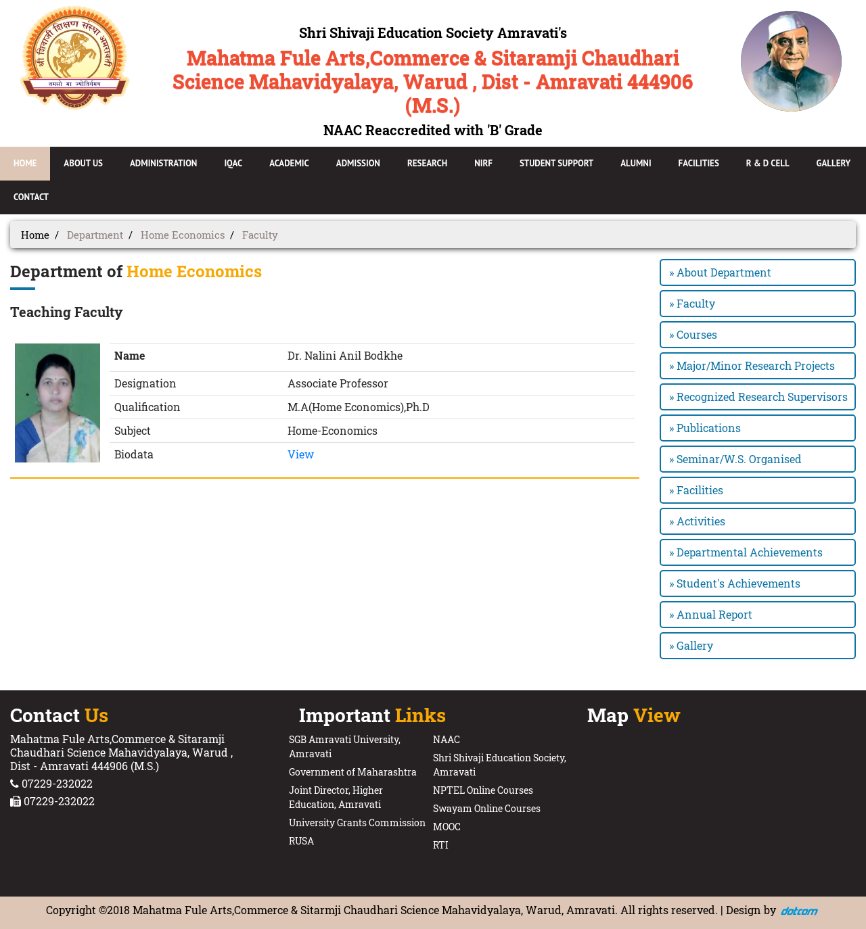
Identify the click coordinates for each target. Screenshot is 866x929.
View (301, 454)
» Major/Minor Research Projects (752, 365)
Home (35, 234)
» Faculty (692, 303)
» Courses (693, 334)
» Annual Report (710, 614)
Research (427, 163)
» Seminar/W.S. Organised (735, 459)
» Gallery (691, 645)
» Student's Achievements (734, 583)
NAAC (446, 739)
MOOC (447, 826)
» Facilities (696, 490)
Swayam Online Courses (487, 808)
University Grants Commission (357, 822)
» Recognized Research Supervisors (758, 396)
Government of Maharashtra (353, 771)
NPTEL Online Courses (483, 790)
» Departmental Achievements (746, 552)
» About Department (720, 272)
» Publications (705, 428)
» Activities (697, 521)
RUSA (301, 840)
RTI (441, 844)
